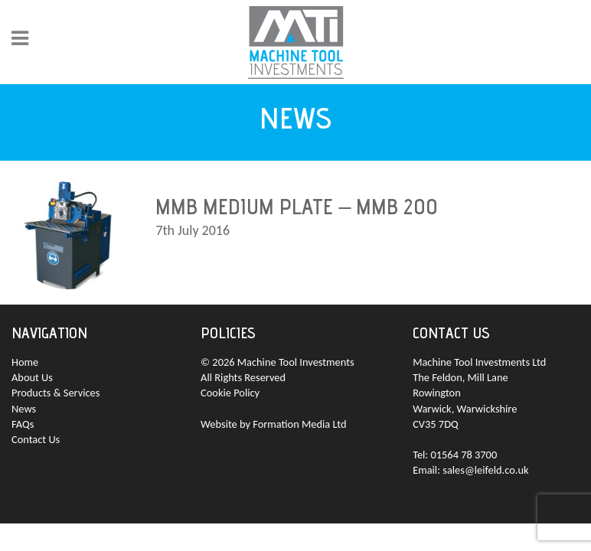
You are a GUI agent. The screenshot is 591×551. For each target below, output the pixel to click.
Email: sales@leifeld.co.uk (470, 470)
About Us (32, 377)
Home (24, 362)
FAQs (22, 424)
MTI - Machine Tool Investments (296, 42)
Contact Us (35, 439)
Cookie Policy (230, 392)
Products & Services (55, 392)
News (23, 409)
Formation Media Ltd (299, 424)
